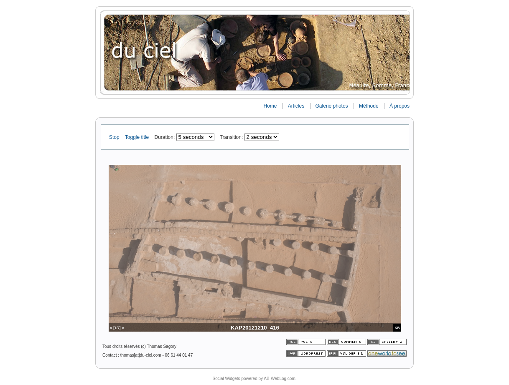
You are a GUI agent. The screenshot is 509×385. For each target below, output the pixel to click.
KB (397, 328)
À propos (399, 106)
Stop (115, 137)
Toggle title (137, 137)
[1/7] (116, 328)
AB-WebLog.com (279, 378)
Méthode (369, 106)
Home (270, 106)
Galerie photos (332, 106)
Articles (296, 106)
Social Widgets (226, 378)
